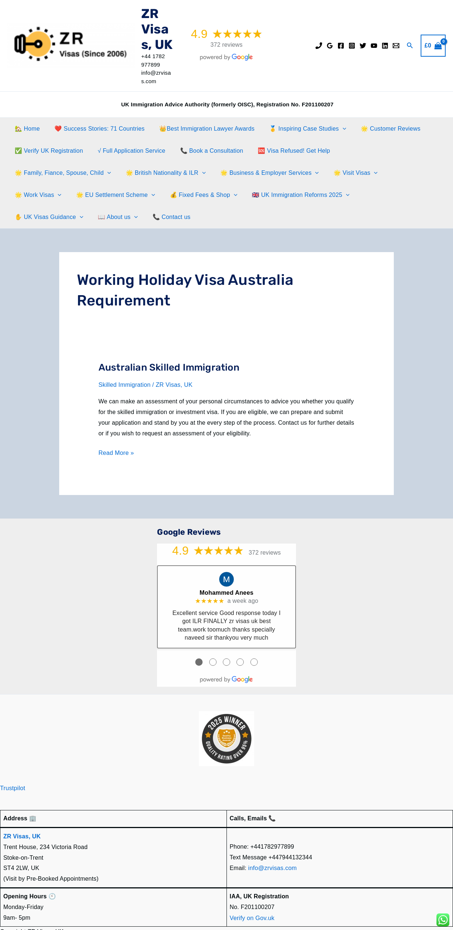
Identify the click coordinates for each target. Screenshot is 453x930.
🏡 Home (25, 128)
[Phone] (318, 45)
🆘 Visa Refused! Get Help (283, 151)
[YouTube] (374, 45)
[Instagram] (352, 45)
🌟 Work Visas (294, 173)
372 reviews (226, 45)
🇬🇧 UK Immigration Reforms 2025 (141, 195)
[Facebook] (341, 45)
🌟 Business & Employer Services (154, 173)
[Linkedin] (385, 45)
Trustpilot (12, 765)
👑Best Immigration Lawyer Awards (199, 128)
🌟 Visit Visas (237, 173)
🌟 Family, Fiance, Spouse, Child (380, 151)
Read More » (116, 430)
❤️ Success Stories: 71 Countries (95, 128)
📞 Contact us (353, 195)
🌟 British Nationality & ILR (53, 173)
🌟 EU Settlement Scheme (369, 173)
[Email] (396, 45)
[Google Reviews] (330, 45)
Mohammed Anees (226, 569)
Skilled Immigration (124, 363)
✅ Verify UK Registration (47, 151)
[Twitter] (363, 45)
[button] (410, 45)
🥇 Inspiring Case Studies (297, 129)
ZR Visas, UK (156, 29)
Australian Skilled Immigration (169, 345)
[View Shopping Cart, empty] (433, 46)
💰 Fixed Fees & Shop (47, 195)
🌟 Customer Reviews (377, 128)
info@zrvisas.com (272, 844)
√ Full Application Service (127, 151)
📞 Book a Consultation (204, 151)
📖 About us (302, 195)
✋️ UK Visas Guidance (236, 195)
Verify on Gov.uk (252, 894)
